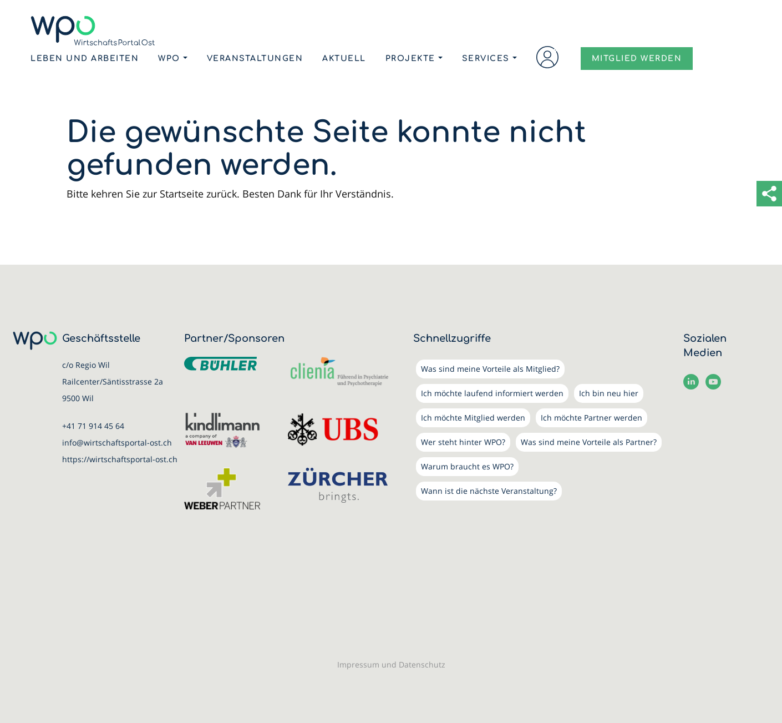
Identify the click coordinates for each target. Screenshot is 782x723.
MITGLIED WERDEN (637, 59)
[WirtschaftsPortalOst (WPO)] (93, 31)
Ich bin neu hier (608, 393)
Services (486, 58)
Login (547, 57)
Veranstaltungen (255, 58)
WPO (169, 58)
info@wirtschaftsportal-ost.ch (117, 442)
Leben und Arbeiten (85, 58)
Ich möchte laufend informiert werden (492, 393)
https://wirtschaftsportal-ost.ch (119, 459)
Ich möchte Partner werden (591, 417)
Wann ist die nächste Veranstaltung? (489, 491)
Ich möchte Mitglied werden (473, 417)
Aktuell (344, 58)
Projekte (410, 58)
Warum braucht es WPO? (467, 466)
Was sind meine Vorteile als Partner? (589, 442)
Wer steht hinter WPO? (463, 442)
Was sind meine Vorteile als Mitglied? (490, 368)
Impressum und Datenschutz (391, 664)
